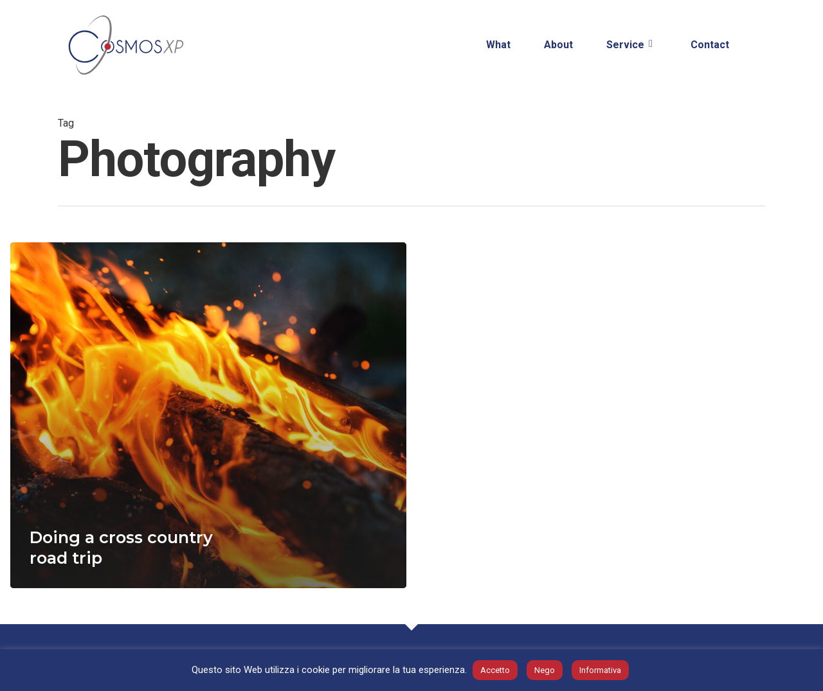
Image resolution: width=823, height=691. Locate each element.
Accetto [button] (495, 670)
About (558, 45)
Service (630, 45)
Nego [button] (544, 670)
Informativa (600, 670)
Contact (710, 45)
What (498, 45)
